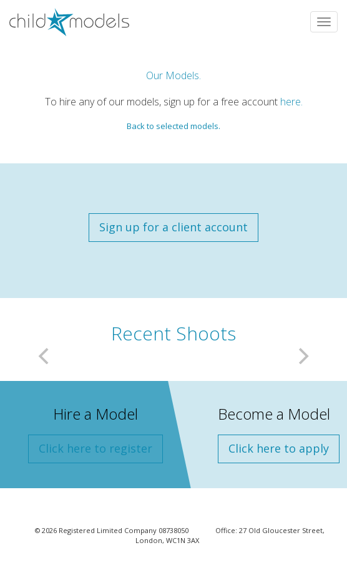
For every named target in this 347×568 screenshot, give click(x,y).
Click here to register (95, 448)
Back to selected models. (173, 126)
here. (291, 101)
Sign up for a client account (173, 226)
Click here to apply (278, 448)
